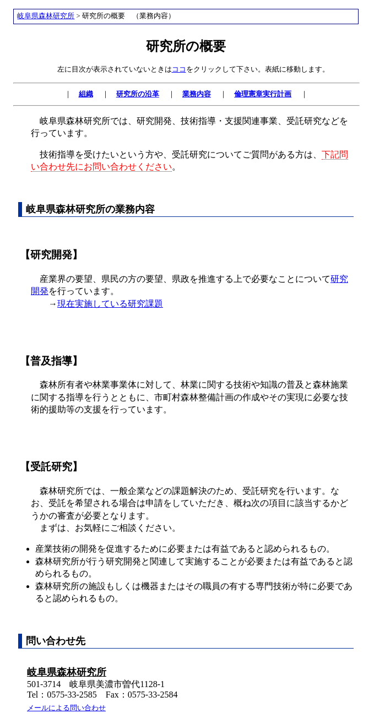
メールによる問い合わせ (66, 708)
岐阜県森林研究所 (45, 16)
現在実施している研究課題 (110, 303)
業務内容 (196, 94)
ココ (179, 69)
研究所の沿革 (137, 94)
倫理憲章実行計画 (262, 94)
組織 (86, 94)
